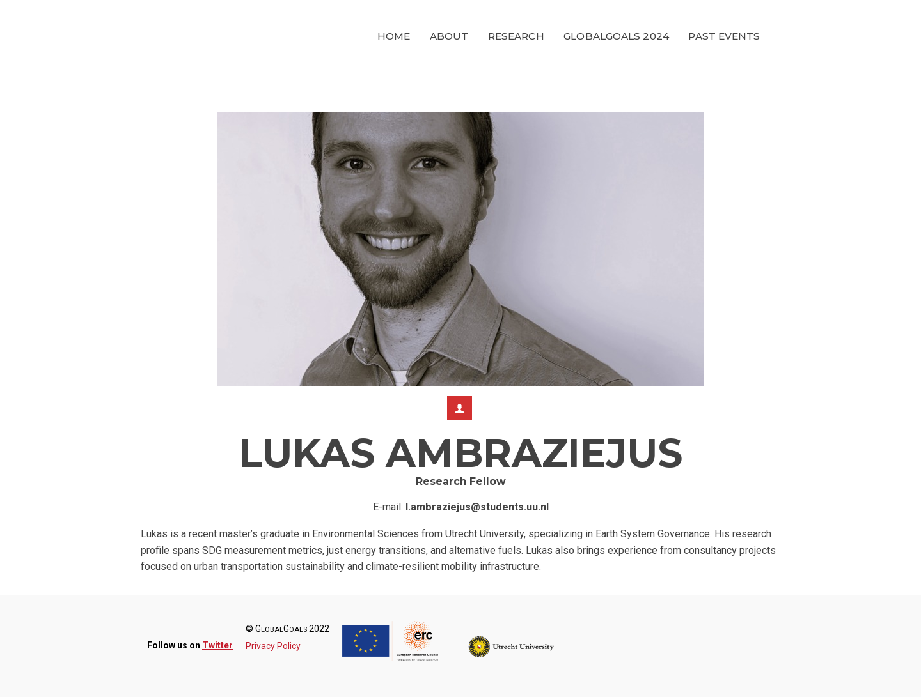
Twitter (217, 645)
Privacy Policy (273, 646)
